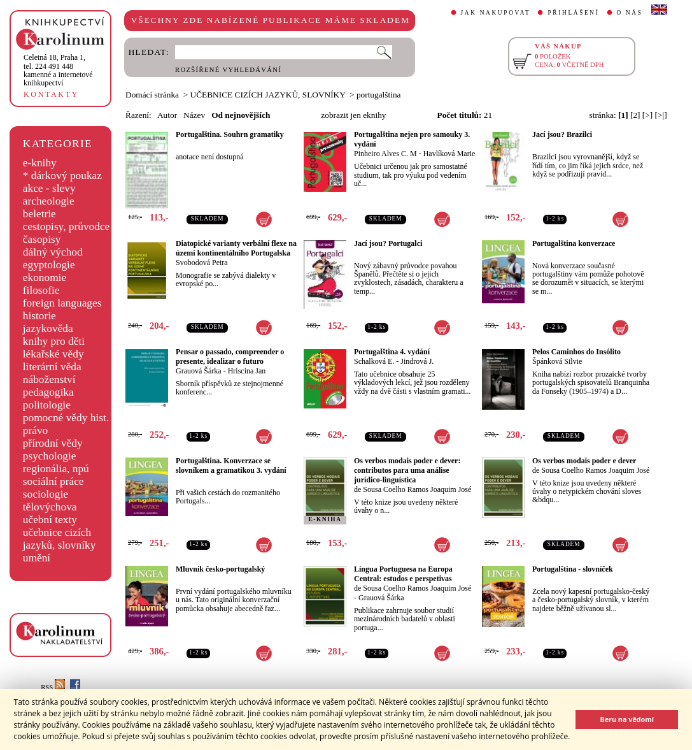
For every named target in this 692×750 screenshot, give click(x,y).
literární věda (52, 367)
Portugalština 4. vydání (392, 351)
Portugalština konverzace (573, 243)
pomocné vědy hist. (66, 418)
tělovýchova (50, 507)
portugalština (379, 94)
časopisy (42, 239)
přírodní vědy (53, 443)
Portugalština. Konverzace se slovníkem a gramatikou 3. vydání (231, 465)
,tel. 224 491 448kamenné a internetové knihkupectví (58, 70)
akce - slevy (49, 188)
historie (39, 316)
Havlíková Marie (449, 153)
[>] (647, 115)
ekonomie (44, 277)
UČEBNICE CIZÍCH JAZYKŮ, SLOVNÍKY (268, 94)
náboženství (49, 379)
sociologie (45, 494)
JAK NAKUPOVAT (496, 13)
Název (194, 115)
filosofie (41, 290)
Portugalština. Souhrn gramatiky (230, 134)
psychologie (49, 456)
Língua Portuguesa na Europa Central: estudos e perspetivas (403, 574)
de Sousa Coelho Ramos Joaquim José (412, 489)
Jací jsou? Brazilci (562, 134)
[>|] (661, 115)
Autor (167, 115)
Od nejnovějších (240, 115)
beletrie (39, 214)
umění (36, 558)
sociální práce (53, 481)
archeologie (48, 201)
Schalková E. (374, 361)
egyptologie (49, 265)
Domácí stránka (152, 94)
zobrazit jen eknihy (353, 115)
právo (35, 430)
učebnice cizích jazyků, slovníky (59, 538)
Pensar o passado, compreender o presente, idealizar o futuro (230, 356)
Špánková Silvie (557, 361)
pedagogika (48, 392)
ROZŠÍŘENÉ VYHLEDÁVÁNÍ (228, 69)
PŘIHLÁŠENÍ (573, 13)
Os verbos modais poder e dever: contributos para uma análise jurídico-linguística (407, 470)
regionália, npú (56, 469)
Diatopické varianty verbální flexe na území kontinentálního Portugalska (236, 248)
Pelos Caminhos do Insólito (576, 351)
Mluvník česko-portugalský (220, 569)
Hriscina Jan (247, 370)
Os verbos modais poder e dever (584, 460)
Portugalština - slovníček (572, 569)
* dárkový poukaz (62, 175)
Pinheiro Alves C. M (385, 153)
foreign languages (62, 303)
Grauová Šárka (199, 370)
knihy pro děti (54, 341)
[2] (635, 115)
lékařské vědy (53, 354)
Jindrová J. (417, 361)
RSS (53, 687)
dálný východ (53, 252)
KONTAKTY (51, 94)
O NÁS (630, 13)
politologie (47, 405)
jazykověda (48, 328)
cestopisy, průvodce (66, 226)
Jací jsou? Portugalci (388, 243)
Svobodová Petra (202, 262)
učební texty (50, 520)
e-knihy (40, 163)
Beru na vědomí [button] (627, 719)
